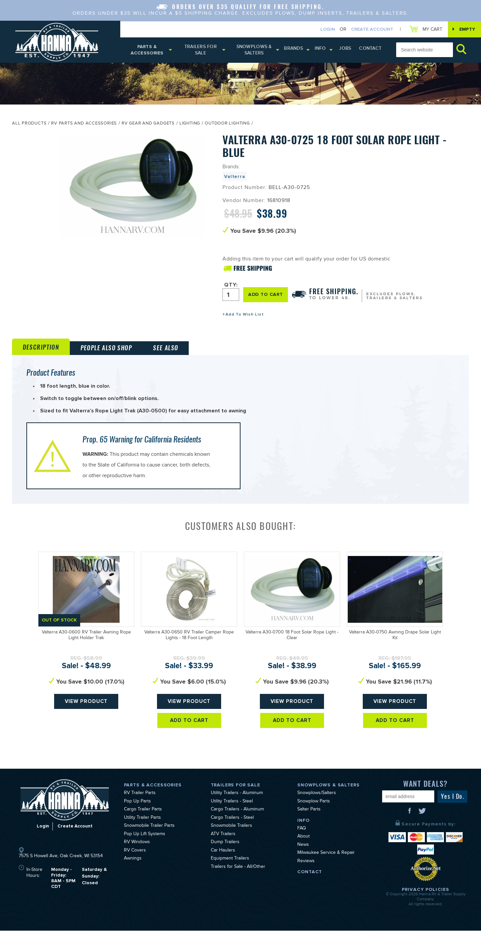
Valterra (234, 178)
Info (324, 50)
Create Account (369, 29)
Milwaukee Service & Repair (326, 863)
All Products (29, 126)
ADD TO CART (266, 296)
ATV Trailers (223, 843)
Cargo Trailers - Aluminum (237, 819)
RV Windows (137, 852)
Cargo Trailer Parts (143, 819)
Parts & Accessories (147, 51)
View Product (86, 713)
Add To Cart (189, 735)
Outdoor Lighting (227, 126)
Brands (297, 50)
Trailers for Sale (202, 51)
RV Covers (135, 860)
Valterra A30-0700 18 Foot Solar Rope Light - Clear (292, 645)
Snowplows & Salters (257, 51)
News (303, 854)
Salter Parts (309, 819)
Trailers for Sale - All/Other (238, 876)
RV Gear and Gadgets (148, 126)
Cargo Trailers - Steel (232, 827)
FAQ (301, 838)
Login (324, 29)
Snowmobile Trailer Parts (149, 835)
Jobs (348, 50)
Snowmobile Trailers (231, 835)
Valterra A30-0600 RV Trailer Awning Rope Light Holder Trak (86, 645)
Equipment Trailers (230, 868)
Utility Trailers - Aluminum (237, 803)
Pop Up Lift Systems (144, 843)
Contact (371, 50)
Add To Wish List (244, 316)
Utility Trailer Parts (142, 827)
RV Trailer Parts (140, 803)
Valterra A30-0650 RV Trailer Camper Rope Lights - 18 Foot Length (189, 645)
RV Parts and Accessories (84, 126)
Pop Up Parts (137, 811)
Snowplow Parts (313, 811)
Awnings (133, 868)
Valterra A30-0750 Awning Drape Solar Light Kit (395, 645)
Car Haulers (223, 860)
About (303, 846)
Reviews (306, 871)
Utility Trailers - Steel (232, 811)
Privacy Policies (425, 899)
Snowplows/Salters (316, 803)
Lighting (189, 126)
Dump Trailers (225, 852)
